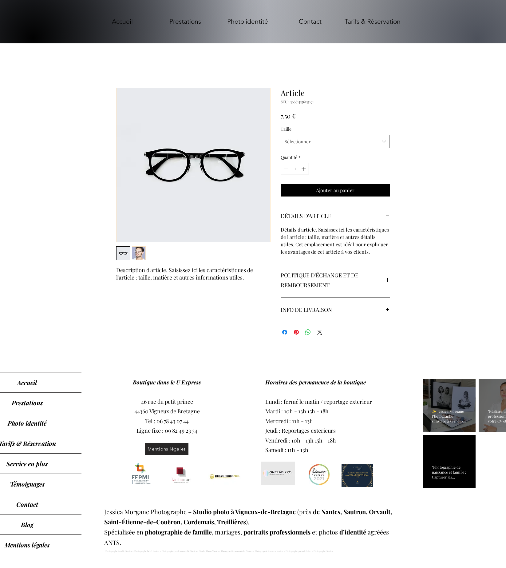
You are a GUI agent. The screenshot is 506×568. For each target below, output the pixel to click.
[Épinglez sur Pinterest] (296, 332)
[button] (185, 21)
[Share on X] (319, 332)
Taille (286, 129)
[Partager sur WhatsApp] (308, 332)
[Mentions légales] (166, 449)
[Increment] (304, 168)
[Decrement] (285, 168)
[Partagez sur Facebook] (284, 332)
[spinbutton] (294, 168)
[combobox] (335, 141)
